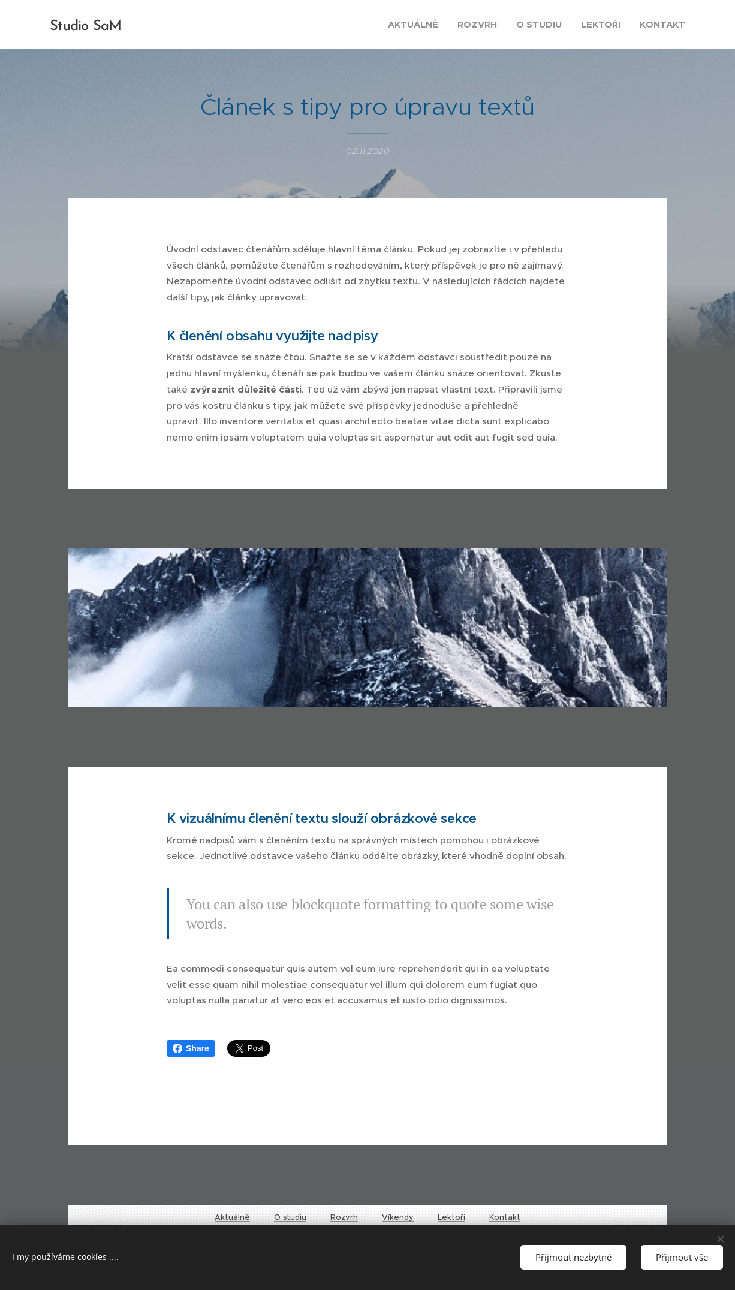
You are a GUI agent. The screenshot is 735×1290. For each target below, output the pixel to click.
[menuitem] (416, 25)
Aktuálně (232, 1217)
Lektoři (451, 1217)
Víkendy (398, 1217)
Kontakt (504, 1217)
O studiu (290, 1217)
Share (191, 1048)
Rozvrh (344, 1217)
